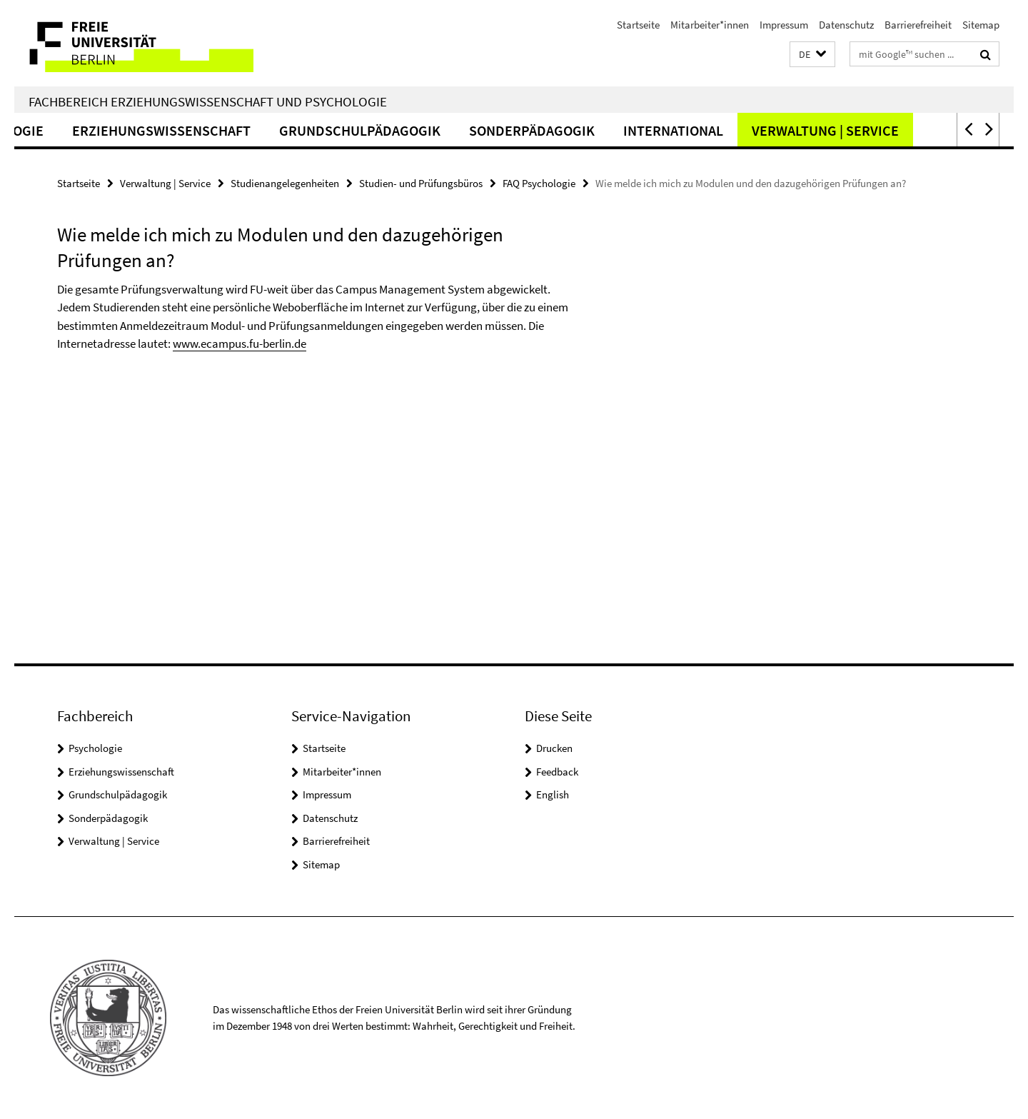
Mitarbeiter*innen (709, 24)
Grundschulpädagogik (392, 130)
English (552, 794)
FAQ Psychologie (539, 183)
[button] (812, 54)
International (706, 130)
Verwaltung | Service (858, 130)
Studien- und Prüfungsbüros (421, 183)
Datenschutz (846, 24)
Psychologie (95, 748)
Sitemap (980, 24)
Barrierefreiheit (918, 24)
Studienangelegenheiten (285, 183)
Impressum (784, 24)
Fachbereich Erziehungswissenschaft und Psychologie (208, 101)
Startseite (638, 24)
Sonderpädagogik (565, 130)
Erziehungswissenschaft (194, 130)
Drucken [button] (554, 748)
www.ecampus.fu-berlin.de (239, 343)
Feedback (557, 771)
